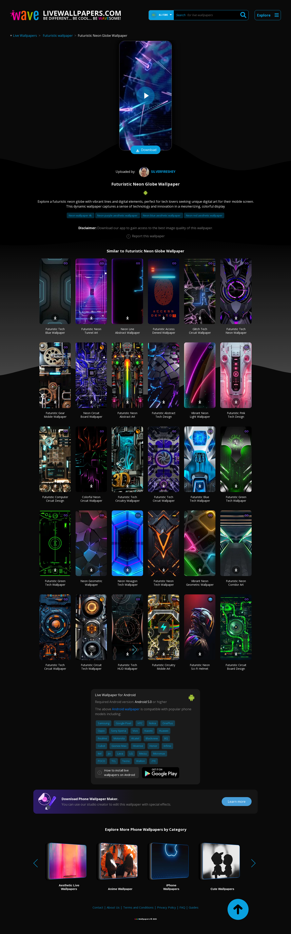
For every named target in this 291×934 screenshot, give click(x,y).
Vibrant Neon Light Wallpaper (200, 415)
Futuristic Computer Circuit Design (55, 499)
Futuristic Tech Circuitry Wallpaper (127, 499)
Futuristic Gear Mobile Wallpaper (55, 415)
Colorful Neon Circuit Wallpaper (91, 499)
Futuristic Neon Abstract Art (127, 415)
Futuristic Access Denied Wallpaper (163, 331)
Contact (98, 907)
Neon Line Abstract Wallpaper (127, 331)
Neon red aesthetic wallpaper (204, 215)
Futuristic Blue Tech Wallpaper (200, 499)
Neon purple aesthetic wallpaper (117, 215)
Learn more (237, 801)
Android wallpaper (126, 709)
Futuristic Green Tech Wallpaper (236, 499)
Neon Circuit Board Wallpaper (91, 415)
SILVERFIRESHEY (156, 171)
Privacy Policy (166, 907)
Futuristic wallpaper (58, 35)
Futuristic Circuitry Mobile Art (163, 667)
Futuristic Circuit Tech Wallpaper (91, 667)
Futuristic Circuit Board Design (236, 667)
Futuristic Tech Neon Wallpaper (236, 331)
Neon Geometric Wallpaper (91, 583)
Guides (193, 907)
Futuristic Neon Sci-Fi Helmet (200, 667)
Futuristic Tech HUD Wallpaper (127, 667)
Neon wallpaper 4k (80, 215)
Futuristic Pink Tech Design (236, 415)
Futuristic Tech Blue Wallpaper (55, 331)
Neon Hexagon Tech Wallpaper (127, 583)
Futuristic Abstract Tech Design (163, 415)
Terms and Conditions (138, 907)
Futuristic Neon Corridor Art (236, 583)
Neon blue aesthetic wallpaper (162, 215)
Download (145, 150)
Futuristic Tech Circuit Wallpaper (164, 499)
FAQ (182, 907)
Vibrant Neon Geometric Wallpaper (200, 583)
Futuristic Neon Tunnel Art (91, 331)
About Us (113, 907)
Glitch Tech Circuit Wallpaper (200, 331)
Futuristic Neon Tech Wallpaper (164, 583)
